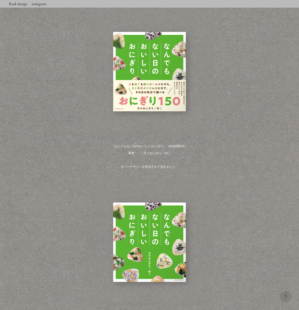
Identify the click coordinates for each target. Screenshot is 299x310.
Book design (18, 4)
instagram (39, 4)
